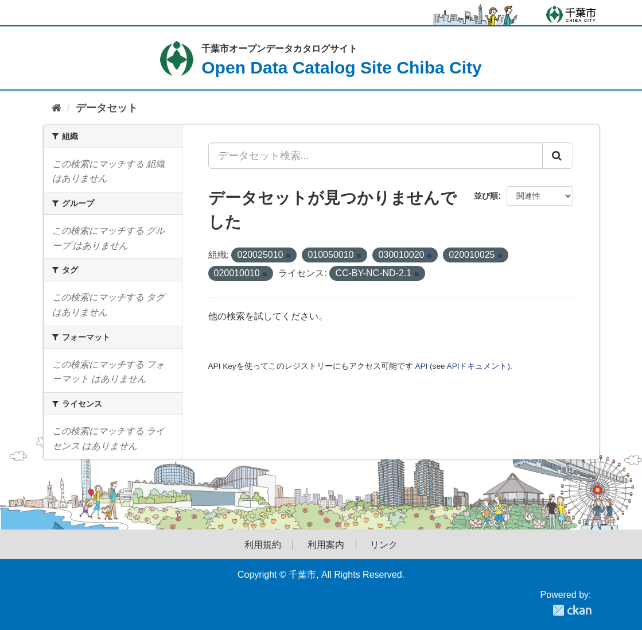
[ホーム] (56, 108)
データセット (107, 108)
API (421, 366)
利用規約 (262, 545)
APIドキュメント (477, 366)
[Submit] (557, 155)
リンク (384, 545)
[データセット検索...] (375, 155)
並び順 (486, 195)
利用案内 (326, 545)
